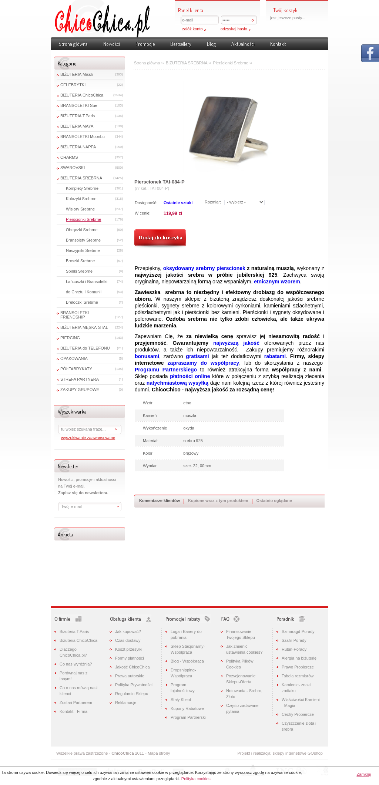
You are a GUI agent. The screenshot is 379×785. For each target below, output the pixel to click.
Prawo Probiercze (298, 667)
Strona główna (73, 44)
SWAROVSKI (72, 167)
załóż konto (192, 29)
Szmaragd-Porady (298, 631)
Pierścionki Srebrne (83, 219)
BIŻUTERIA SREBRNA (81, 178)
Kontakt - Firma (73, 711)
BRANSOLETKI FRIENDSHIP (74, 314)
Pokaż (370, 53)
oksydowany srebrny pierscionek (204, 268)
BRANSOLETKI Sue (78, 105)
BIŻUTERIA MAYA (76, 126)
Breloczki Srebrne (82, 302)
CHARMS (69, 157)
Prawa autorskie (129, 676)
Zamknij (363, 774)
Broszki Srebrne (80, 261)
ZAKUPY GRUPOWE (79, 389)
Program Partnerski (188, 717)
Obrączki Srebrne (82, 230)
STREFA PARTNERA (79, 379)
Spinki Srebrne (79, 271)
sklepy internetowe (289, 753)
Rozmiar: (213, 202)
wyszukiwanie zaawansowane (88, 437)
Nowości (111, 44)
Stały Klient (181, 699)
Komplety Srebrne (82, 188)
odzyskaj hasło (234, 29)
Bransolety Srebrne (83, 240)
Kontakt (278, 44)
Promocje (145, 44)
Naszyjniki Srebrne (83, 250)
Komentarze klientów (159, 500)
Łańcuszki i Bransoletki (86, 281)
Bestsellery (180, 44)
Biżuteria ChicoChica (78, 640)
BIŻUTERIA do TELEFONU (85, 348)
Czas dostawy (127, 640)
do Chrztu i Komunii (83, 292)
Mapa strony (159, 753)
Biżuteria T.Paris (74, 631)
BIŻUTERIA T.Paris (77, 116)
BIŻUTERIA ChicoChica (81, 95)
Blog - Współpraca (187, 661)
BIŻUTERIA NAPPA (78, 147)
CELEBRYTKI (72, 84)
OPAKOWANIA (74, 358)
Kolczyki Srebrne (81, 198)
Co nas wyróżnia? (76, 664)
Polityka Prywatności (133, 685)
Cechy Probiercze (298, 714)
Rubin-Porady (294, 649)
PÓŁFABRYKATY (76, 369)
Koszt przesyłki (128, 649)
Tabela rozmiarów (297, 676)
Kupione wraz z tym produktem (218, 500)
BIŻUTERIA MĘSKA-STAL (84, 327)
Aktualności (243, 44)
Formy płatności (129, 658)
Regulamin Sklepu (131, 693)
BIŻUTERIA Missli (76, 74)
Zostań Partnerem (76, 702)
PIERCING (70, 338)
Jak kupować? (128, 631)
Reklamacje (125, 702)
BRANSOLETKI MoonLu (82, 136)
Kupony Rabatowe (187, 708)
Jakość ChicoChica (132, 667)
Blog (211, 44)
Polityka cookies (196, 778)
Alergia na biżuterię (299, 658)
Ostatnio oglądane (274, 500)
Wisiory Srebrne (80, 209)
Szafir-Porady (294, 640)
